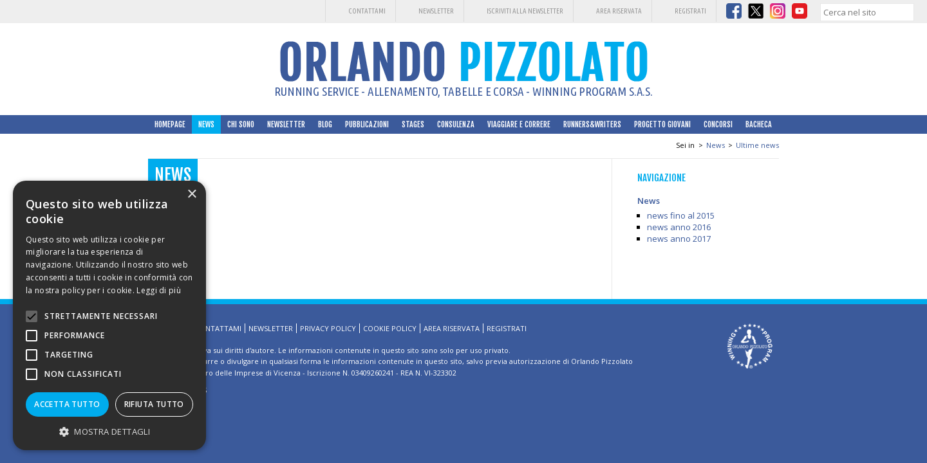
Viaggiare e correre (518, 124)
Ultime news (757, 145)
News (206, 124)
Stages (413, 124)
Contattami (367, 11)
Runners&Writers (592, 124)
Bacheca (758, 124)
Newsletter (436, 11)
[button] (109, 431)
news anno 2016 (679, 227)
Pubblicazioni (367, 124)
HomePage (169, 124)
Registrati (690, 11)
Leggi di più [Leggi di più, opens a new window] (158, 290)
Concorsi (718, 124)
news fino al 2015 (681, 215)
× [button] (191, 194)
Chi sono (240, 124)
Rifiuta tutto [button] (154, 404)
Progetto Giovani (662, 124)
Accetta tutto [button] (67, 404)
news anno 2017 (679, 238)
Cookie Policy (390, 328)
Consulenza (455, 124)
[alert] (109, 315)
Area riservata (619, 11)
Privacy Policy (328, 328)
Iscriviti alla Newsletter (525, 11)
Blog (325, 124)
